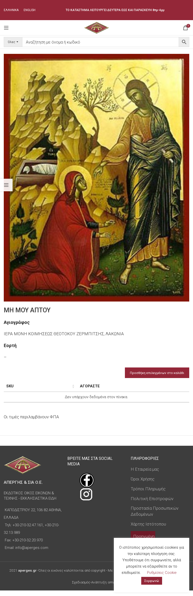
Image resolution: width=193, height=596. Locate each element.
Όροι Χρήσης (143, 484)
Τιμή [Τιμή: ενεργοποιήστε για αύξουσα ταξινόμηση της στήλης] (121, 386)
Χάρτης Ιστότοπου (148, 529)
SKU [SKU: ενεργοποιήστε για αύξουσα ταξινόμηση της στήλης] (10, 386)
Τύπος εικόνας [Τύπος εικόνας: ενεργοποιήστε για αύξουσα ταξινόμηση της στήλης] (91, 389)
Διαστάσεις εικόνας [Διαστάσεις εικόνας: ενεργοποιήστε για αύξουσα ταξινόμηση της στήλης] (53, 389)
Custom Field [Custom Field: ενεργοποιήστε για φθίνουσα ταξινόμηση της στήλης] (168, 389)
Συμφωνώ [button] (151, 581)
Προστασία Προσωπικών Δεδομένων (154, 516)
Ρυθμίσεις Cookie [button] (162, 572)
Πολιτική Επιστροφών (152, 503)
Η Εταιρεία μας (145, 474)
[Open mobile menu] (6, 28)
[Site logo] (96, 27)
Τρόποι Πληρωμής (148, 494)
